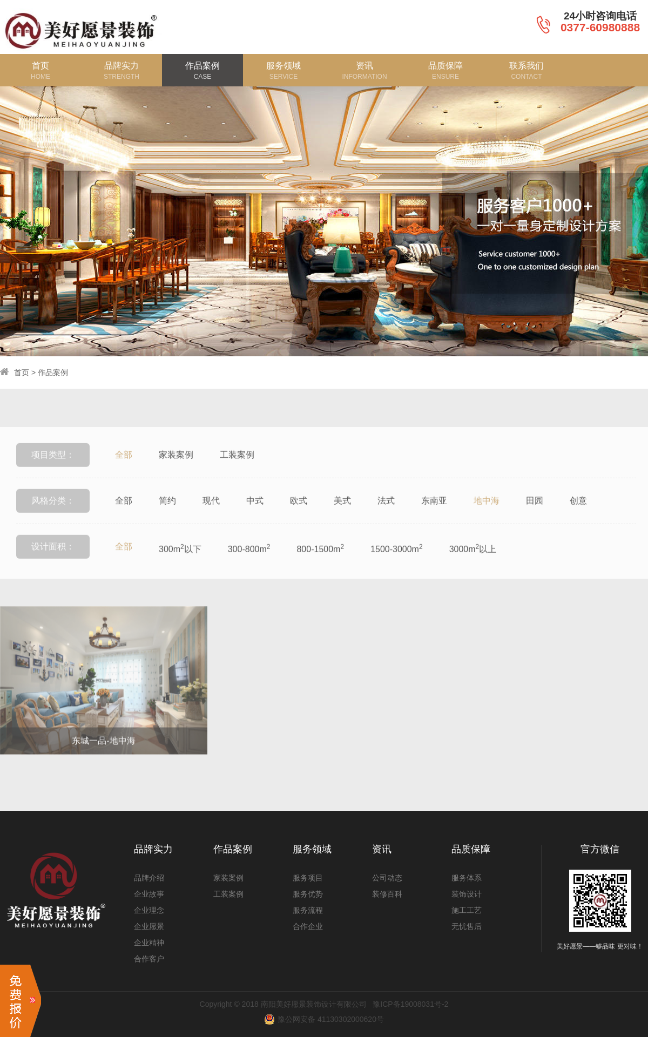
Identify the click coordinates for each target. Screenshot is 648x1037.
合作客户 (149, 958)
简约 (167, 520)
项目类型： (53, 474)
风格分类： (53, 520)
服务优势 (308, 894)
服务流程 (308, 910)
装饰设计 (466, 894)
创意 (578, 520)
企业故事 (149, 894)
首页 (21, 372)
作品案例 (53, 372)
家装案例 (176, 474)
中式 (255, 520)
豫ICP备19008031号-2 (410, 1004)
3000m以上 (473, 567)
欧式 (298, 520)
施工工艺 (466, 910)
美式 (342, 520)
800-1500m (320, 567)
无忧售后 (466, 926)
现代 (211, 520)
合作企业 (308, 926)
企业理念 (149, 910)
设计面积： (53, 566)
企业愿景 (149, 926)
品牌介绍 (149, 877)
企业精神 (149, 942)
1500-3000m (396, 567)
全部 (123, 474)
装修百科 (387, 894)
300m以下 (180, 567)
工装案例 (237, 474)
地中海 (487, 520)
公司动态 (387, 877)
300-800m (249, 567)
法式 (386, 520)
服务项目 (308, 877)
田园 (534, 520)
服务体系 (466, 877)
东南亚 (434, 520)
